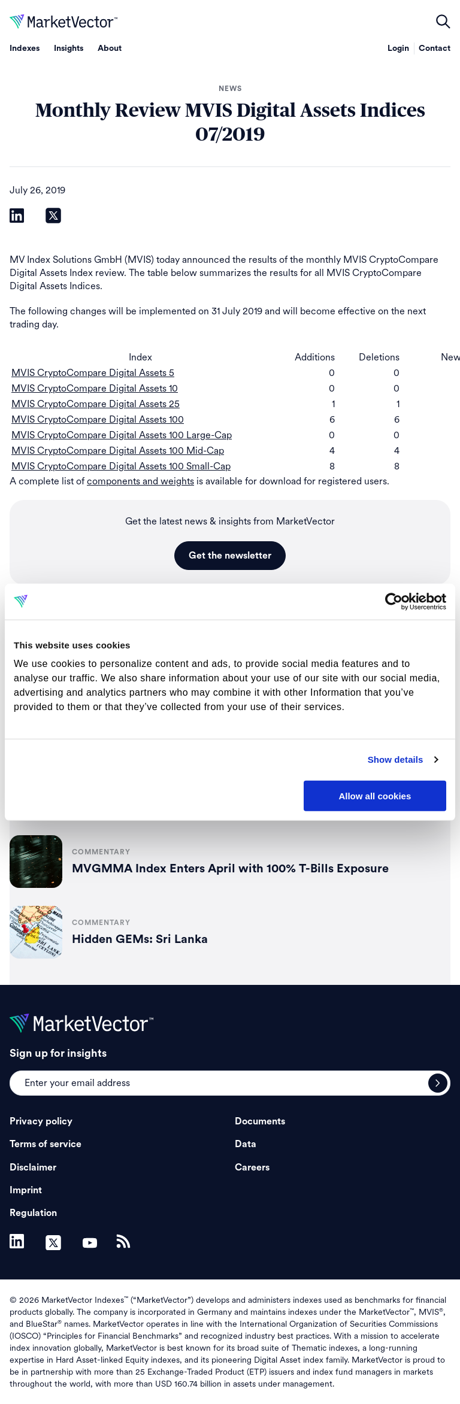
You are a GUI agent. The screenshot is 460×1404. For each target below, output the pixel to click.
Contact (434, 48)
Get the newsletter (230, 555)
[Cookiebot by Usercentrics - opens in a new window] (393, 601)
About (110, 48)
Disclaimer (33, 1167)
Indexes (25, 48)
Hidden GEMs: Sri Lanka (140, 939)
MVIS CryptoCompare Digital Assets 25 (95, 404)
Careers (252, 1167)
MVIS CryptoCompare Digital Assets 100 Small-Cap (121, 466)
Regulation (33, 1213)
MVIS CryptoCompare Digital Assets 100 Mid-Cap (117, 450)
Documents (260, 1121)
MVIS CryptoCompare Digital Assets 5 (92, 372)
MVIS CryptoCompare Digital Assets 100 (97, 419)
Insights (68, 48)
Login (398, 48)
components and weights (140, 481)
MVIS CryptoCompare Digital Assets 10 (94, 388)
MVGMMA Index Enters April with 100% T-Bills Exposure (230, 869)
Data (245, 1144)
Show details (395, 759)
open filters (443, 21)
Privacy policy (41, 1121)
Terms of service (45, 1144)
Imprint (26, 1190)
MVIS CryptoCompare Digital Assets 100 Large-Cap (121, 435)
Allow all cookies (374, 795)
